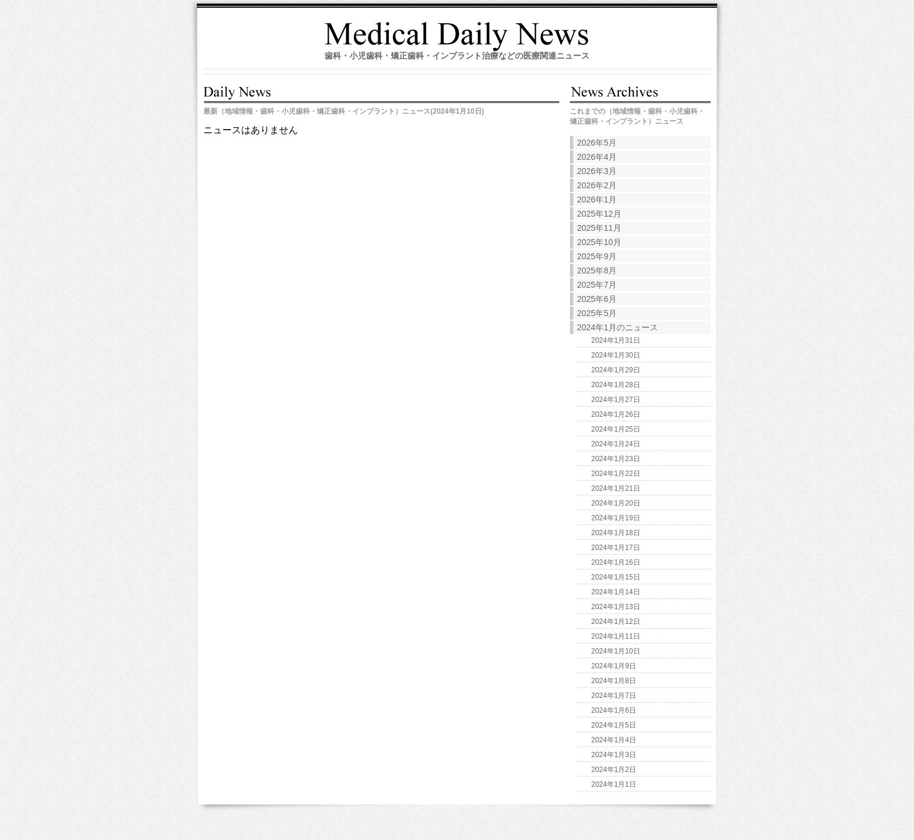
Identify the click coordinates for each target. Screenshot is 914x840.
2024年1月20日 (615, 503)
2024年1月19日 (615, 518)
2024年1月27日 (615, 399)
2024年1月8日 (613, 681)
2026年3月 (597, 171)
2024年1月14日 (615, 592)
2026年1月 (597, 199)
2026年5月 (597, 142)
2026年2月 (597, 185)
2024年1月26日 (615, 414)
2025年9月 (597, 256)
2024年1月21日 (615, 488)
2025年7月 (597, 284)
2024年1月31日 (615, 340)
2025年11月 (599, 228)
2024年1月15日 (615, 577)
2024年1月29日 (615, 370)
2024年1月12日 (615, 621)
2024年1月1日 (613, 784)
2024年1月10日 (615, 651)
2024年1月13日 (615, 607)
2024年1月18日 (615, 533)
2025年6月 (597, 299)
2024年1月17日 (615, 547)
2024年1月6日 (613, 710)
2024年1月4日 (613, 740)
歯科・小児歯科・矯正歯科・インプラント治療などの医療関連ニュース (457, 55)
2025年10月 (599, 242)
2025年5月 (597, 313)
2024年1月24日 (615, 444)
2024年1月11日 (615, 636)
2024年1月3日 (613, 755)
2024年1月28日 (615, 385)
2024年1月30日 (615, 355)
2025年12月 (599, 213)
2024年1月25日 (615, 429)
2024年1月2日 (613, 769)
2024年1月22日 (615, 473)
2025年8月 (597, 270)
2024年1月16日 (615, 562)
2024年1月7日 (613, 695)
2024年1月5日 (613, 725)
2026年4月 (597, 157)
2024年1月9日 (613, 666)
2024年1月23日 (615, 459)
